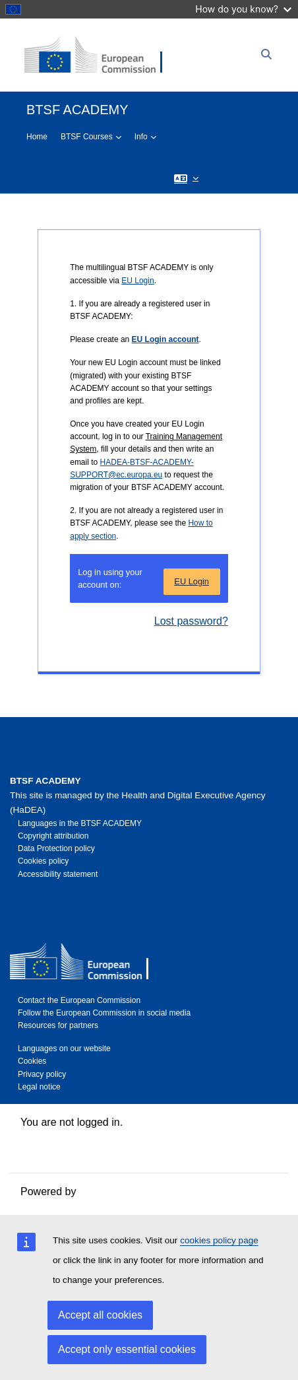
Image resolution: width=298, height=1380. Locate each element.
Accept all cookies (100, 1315)
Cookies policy (43, 861)
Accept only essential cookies (127, 1349)
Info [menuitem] (141, 136)
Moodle (96, 1191)
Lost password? (191, 621)
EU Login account (165, 339)
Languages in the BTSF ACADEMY (80, 823)
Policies (38, 1153)
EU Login (137, 280)
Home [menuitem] (36, 136)
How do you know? (243, 9)
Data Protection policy (56, 848)
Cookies (32, 1061)
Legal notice (39, 1086)
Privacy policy (42, 1074)
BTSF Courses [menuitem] (87, 136)
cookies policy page (219, 1240)
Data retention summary (76, 1138)
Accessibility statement (58, 874)
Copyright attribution (53, 836)
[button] (186, 177)
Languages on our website (64, 1048)
